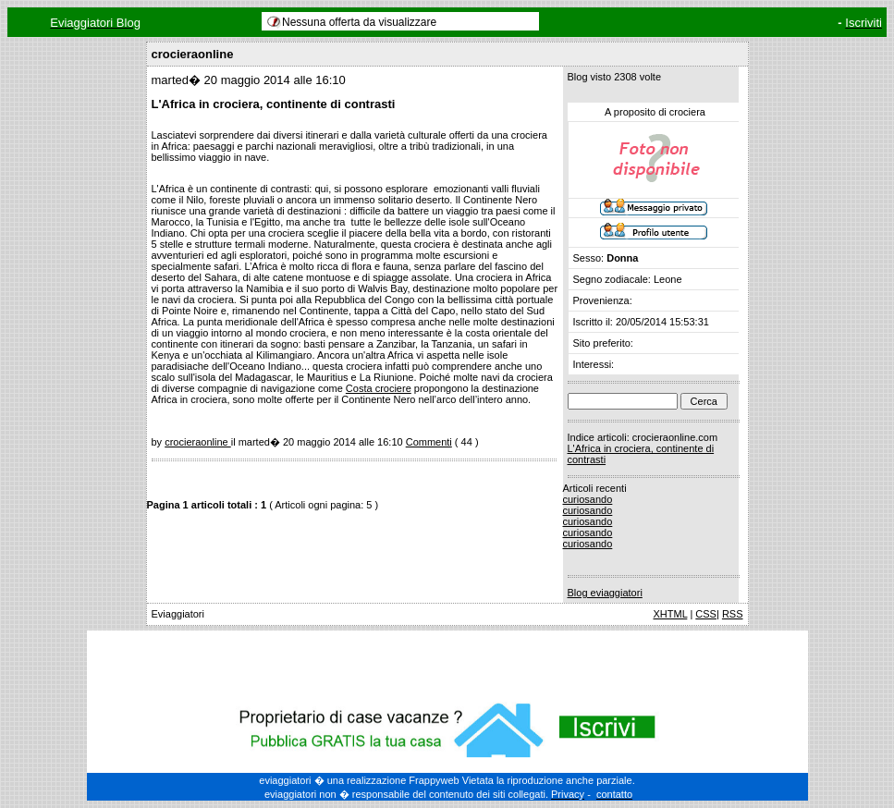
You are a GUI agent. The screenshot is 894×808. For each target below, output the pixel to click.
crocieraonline (198, 441)
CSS (705, 613)
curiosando (588, 499)
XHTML (670, 613)
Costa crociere (378, 388)
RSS (732, 613)
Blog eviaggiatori (605, 592)
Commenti (429, 441)
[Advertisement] (447, 663)
